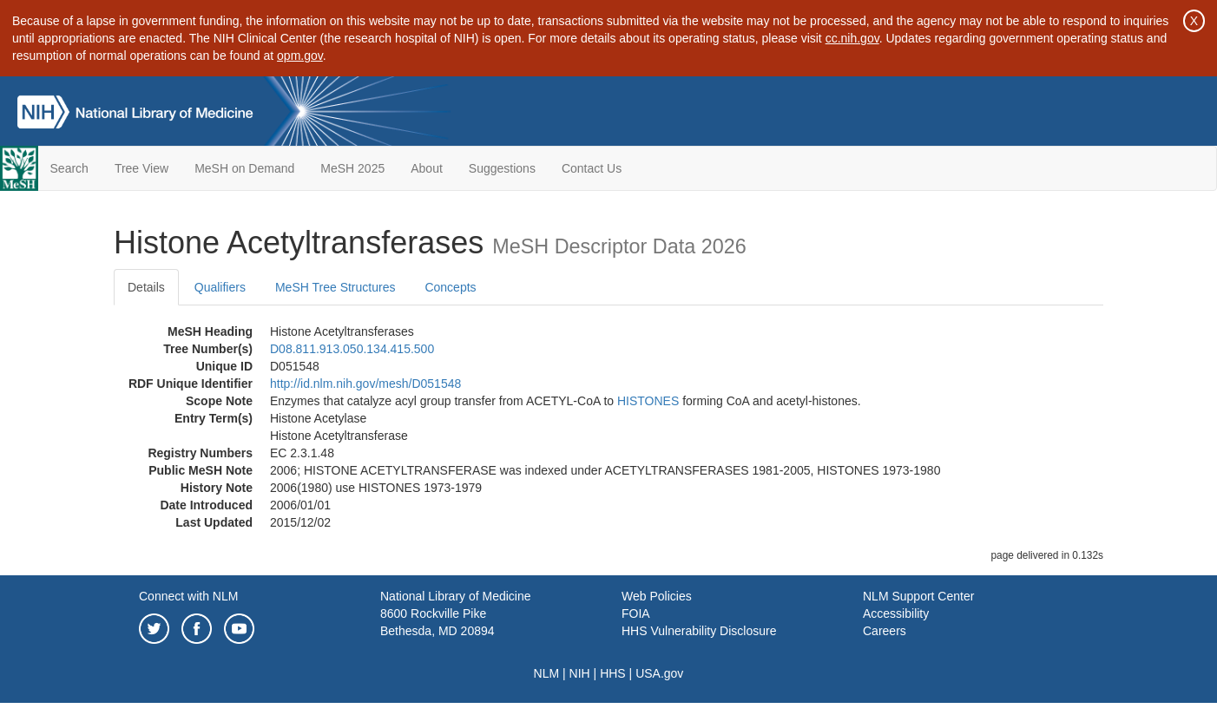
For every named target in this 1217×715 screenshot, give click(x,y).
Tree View (141, 168)
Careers (884, 631)
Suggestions (502, 168)
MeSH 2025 (352, 168)
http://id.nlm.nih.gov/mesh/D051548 (365, 383)
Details (146, 287)
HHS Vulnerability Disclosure (699, 631)
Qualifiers (220, 287)
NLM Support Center (918, 596)
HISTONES (648, 401)
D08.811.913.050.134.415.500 (352, 349)
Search (69, 168)
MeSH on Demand (244, 168)
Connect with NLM (188, 596)
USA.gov (659, 673)
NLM (547, 673)
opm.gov (300, 55)
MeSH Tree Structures (335, 287)
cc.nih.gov (852, 38)
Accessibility (896, 613)
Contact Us (592, 168)
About (427, 168)
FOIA (636, 613)
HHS (613, 673)
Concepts (450, 287)
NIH (579, 673)
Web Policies (657, 596)
